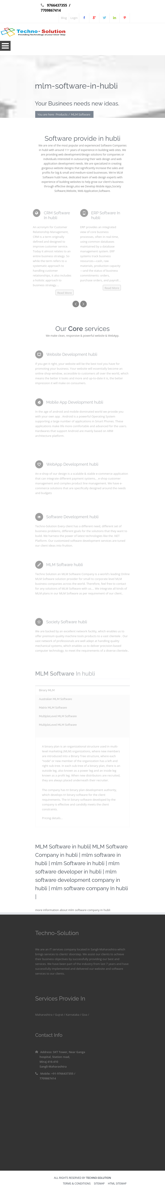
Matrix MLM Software (53, 708)
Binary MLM (47, 691)
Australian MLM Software (55, 700)
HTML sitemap (117, 1183)
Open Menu (5, 46)
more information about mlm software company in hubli (72, 910)
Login (74, 18)
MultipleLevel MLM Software (58, 717)
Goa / (85, 1015)
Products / (63, 114)
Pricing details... (52, 819)
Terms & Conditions (77, 1183)
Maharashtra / (44, 1015)
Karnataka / (73, 1015)
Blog (64, 18)
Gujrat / (59, 1015)
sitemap (99, 1183)
